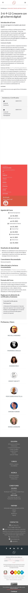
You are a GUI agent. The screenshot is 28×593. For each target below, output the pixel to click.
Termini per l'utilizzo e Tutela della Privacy (14, 491)
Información (14, 490)
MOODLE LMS (11, 560)
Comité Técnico (14, 451)
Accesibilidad (14, 465)
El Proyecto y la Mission (14, 444)
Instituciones (14, 445)
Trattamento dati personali (14, 498)
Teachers (14, 452)
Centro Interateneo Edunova (17, 559)
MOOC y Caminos (14, 464)
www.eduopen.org (14, 539)
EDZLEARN (6, 559)
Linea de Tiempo (14, 454)
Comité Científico (14, 449)
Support (6, 529)
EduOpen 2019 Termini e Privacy (14, 589)
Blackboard (14, 513)
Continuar (14, 591)
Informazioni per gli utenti (14, 497)
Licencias (14, 493)
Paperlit (14, 515)
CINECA (14, 510)
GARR (14, 511)
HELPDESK (15, 541)
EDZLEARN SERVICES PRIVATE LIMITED (14, 508)
